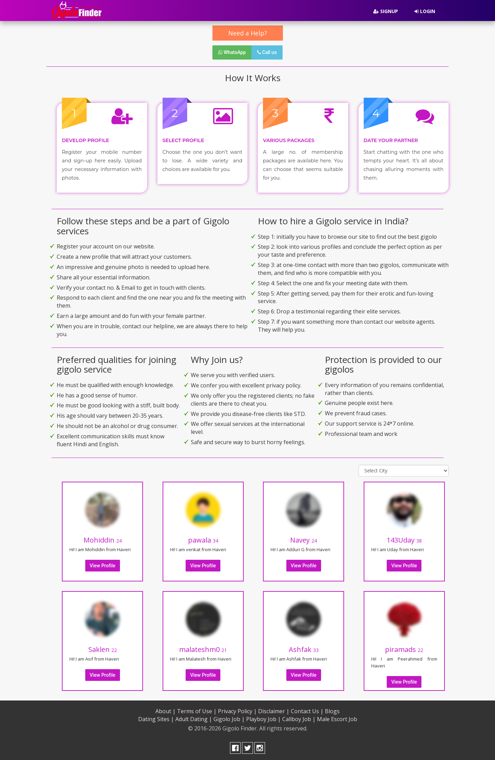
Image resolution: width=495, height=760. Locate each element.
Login (425, 11)
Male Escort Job (337, 718)
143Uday (404, 539)
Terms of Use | (197, 710)
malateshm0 (203, 648)
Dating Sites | (156, 718)
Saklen (102, 648)
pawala (203, 539)
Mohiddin (103, 539)
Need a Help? (247, 33)
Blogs (332, 710)
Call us (267, 52)
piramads (404, 648)
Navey (303, 539)
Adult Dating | (193, 718)
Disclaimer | (273, 710)
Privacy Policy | (237, 710)
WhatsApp (232, 52)
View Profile (103, 564)
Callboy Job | (299, 718)
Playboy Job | (263, 718)
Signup (385, 11)
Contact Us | (307, 710)
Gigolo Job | (229, 718)
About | (165, 710)
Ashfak (304, 648)
